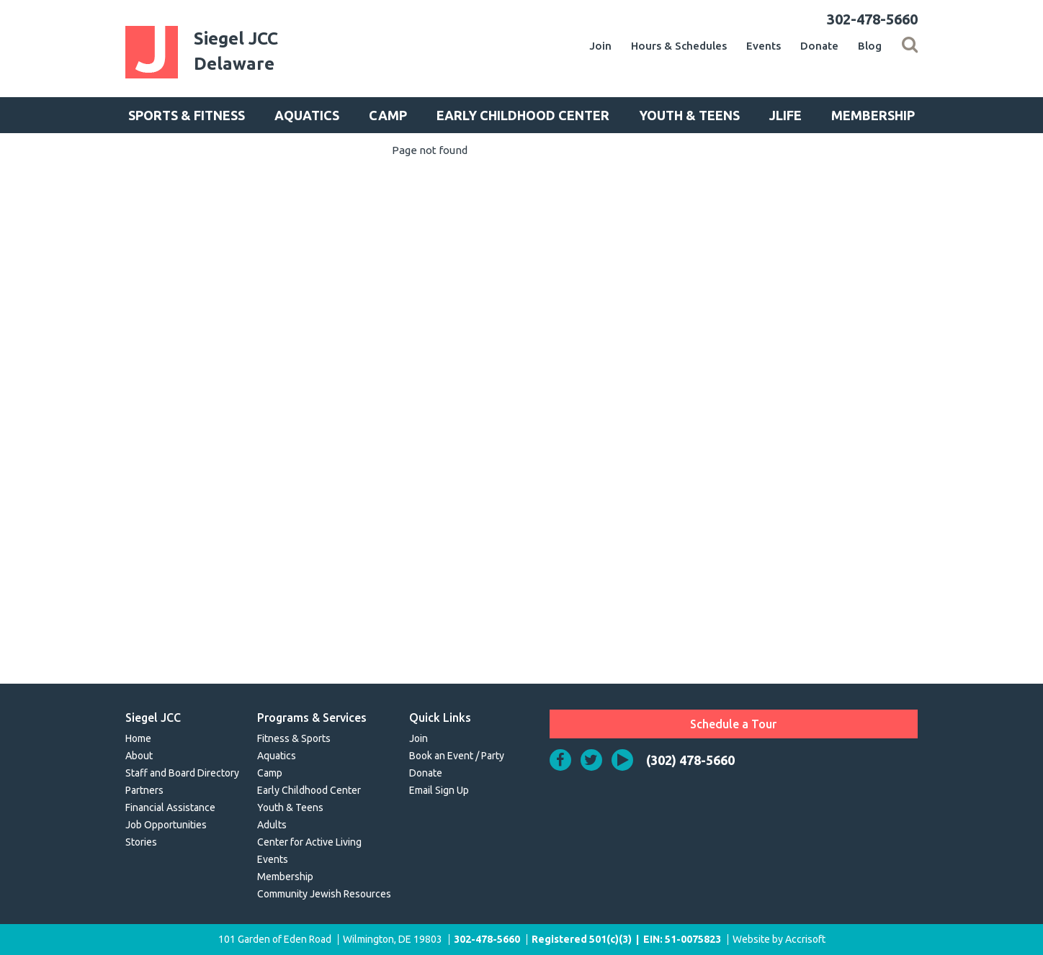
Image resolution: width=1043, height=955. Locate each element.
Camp (388, 115)
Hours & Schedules (679, 46)
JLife (785, 115)
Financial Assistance (170, 807)
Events (763, 46)
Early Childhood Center (523, 115)
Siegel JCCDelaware (236, 51)
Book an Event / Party (456, 755)
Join (600, 46)
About (139, 755)
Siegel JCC (153, 717)
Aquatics (306, 115)
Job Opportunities (166, 824)
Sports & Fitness (186, 115)
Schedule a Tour (733, 724)
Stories (141, 842)
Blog (870, 46)
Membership (873, 115)
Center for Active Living (309, 842)
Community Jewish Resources (324, 894)
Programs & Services (312, 717)
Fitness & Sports (294, 738)
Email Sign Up (439, 790)
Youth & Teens (689, 115)
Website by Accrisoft (779, 939)
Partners (144, 790)
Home (138, 738)
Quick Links (440, 717)
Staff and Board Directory (182, 773)
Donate (819, 46)
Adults (272, 824)
